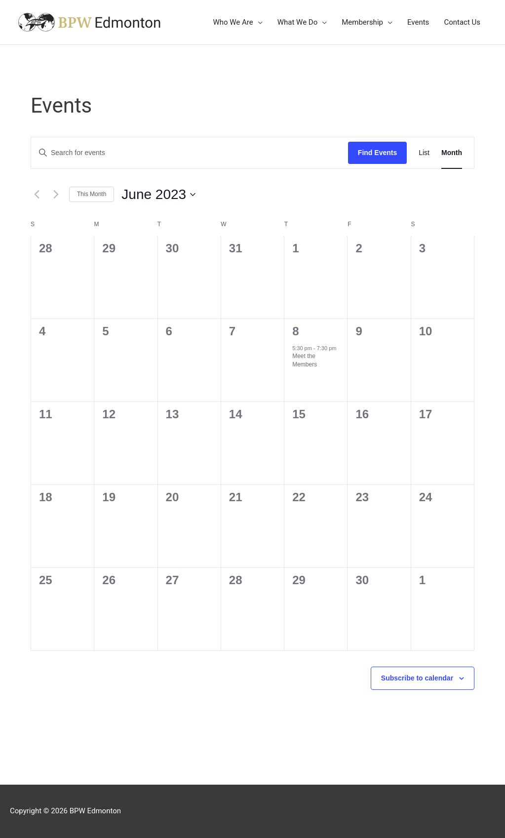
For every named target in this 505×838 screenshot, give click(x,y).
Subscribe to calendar (417, 678)
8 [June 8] (295, 331)
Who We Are (233, 22)
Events (418, 22)
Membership (362, 22)
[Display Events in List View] (424, 152)
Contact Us (462, 22)
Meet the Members (304, 360)
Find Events (377, 153)
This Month (91, 194)
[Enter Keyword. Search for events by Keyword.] (189, 152)
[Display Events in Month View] (451, 152)
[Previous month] (36, 194)
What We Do (297, 22)
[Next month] (56, 194)
